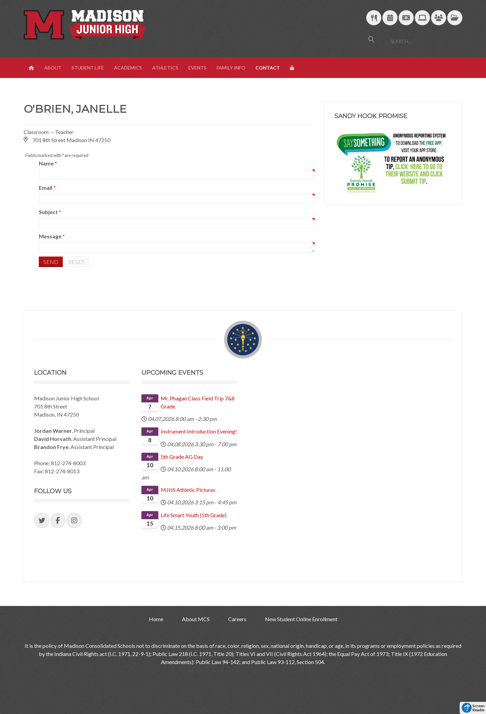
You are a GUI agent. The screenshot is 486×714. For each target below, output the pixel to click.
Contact (267, 68)
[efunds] (406, 18)
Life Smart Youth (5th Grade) (193, 515)
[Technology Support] (422, 18)
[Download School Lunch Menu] (373, 18)
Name (48, 163)
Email (47, 187)
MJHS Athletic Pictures (188, 489)
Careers (237, 619)
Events (197, 68)
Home (156, 619)
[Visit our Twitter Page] (41, 520)
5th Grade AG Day (182, 456)
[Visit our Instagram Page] (74, 520)
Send (50, 262)
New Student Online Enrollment (301, 619)
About (52, 68)
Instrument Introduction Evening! (199, 431)
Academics (128, 68)
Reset (76, 262)
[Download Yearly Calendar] (390, 18)
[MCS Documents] (454, 18)
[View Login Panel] (292, 68)
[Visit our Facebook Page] (57, 520)
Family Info (231, 68)
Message (52, 236)
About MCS (196, 619)
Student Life (88, 68)
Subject (50, 212)
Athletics (165, 68)
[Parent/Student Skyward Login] (438, 18)
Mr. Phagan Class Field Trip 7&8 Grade (198, 402)
